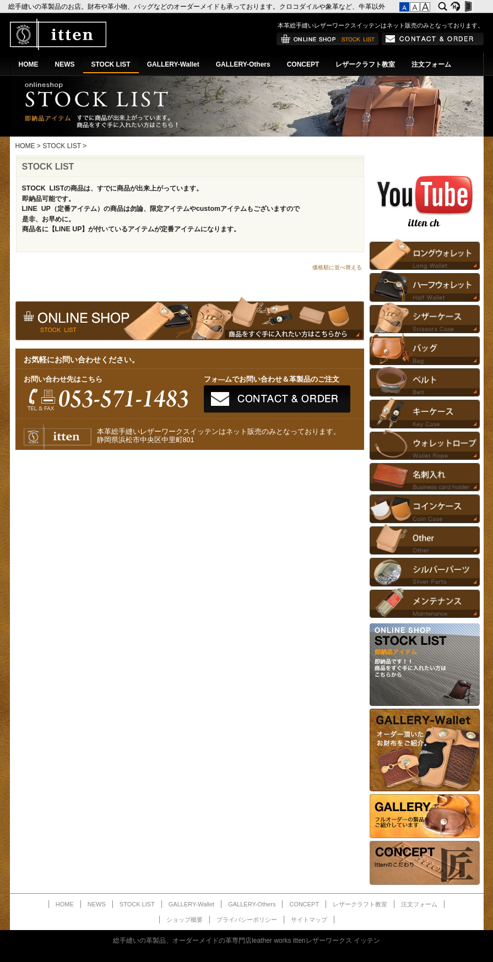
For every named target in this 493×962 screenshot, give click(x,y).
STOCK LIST (111, 64)
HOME (29, 64)
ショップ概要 (184, 919)
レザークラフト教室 (365, 64)
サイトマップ (309, 919)
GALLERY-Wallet (173, 64)
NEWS (65, 64)
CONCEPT (303, 64)
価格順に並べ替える (337, 267)
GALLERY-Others (243, 64)
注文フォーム (431, 64)
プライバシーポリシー (246, 919)
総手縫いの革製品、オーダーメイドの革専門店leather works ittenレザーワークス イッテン (246, 940)
